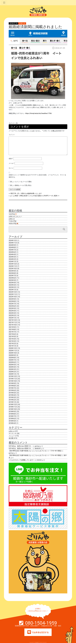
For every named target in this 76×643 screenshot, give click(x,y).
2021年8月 (12, 329)
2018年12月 (13, 404)
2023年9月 (12, 271)
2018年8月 (12, 414)
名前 (11, 158)
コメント (12, 134)
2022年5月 (12, 308)
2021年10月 (13, 325)
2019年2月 (12, 400)
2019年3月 (12, 397)
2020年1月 (12, 374)
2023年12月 (13, 264)
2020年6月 (12, 362)
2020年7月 (12, 360)
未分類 (11, 438)
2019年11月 (13, 379)
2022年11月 (13, 294)
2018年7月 (12, 416)
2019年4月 (12, 395)
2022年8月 (12, 301)
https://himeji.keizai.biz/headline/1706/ (38, 113)
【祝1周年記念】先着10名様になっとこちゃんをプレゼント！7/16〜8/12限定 (35, 451)
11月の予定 (12, 221)
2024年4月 (12, 254)
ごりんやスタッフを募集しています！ (21, 460)
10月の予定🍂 (13, 223)
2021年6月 (12, 334)
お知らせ (22, 23)
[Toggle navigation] (4, 2)
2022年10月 (13, 297)
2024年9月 (12, 245)
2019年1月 (12, 402)
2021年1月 (12, 346)
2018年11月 (13, 407)
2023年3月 (12, 285)
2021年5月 (12, 336)
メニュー (12, 436)
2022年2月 (12, 315)
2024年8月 (12, 247)
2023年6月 (12, 278)
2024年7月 (12, 250)
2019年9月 (12, 383)
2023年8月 (12, 273)
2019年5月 (12, 393)
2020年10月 (13, 353)
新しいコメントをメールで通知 (20, 182)
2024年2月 (12, 259)
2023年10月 (13, 268)
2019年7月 (12, 388)
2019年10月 (13, 381)
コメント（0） (14, 123)
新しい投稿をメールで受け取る (20, 185)
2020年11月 (13, 350)
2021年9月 (12, 327)
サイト (11, 168)
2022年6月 (12, 306)
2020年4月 (12, 367)
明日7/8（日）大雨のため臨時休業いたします (26, 193)
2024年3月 (12, 257)
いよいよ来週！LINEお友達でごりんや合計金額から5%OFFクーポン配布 (33, 196)
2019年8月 (12, 386)
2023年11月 (13, 266)
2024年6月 (12, 252)
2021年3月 (12, 341)
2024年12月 (13, 240)
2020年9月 (12, 355)
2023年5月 (12, 280)
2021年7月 (12, 332)
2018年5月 (12, 421)
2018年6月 (12, 418)
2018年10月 (13, 409)
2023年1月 (12, 290)
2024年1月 (12, 261)
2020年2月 (12, 372)
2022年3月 (12, 313)
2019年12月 (13, 376)
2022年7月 (12, 304)
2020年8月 (12, 357)
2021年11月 (13, 322)
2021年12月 (13, 320)
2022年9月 (12, 299)
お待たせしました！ (15, 216)
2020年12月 (13, 348)
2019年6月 (12, 390)
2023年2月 (12, 287)
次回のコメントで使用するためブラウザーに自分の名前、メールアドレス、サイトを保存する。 (37, 176)
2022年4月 (12, 311)
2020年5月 (12, 365)
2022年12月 (13, 292)
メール (11, 163)
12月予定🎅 (13, 214)
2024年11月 (13, 243)
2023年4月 (12, 282)
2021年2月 (12, 343)
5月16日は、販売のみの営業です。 (20, 446)
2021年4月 (12, 339)
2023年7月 (12, 275)
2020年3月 (12, 369)
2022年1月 (12, 318)
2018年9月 (12, 411)
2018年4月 (12, 423)
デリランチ (12, 433)
